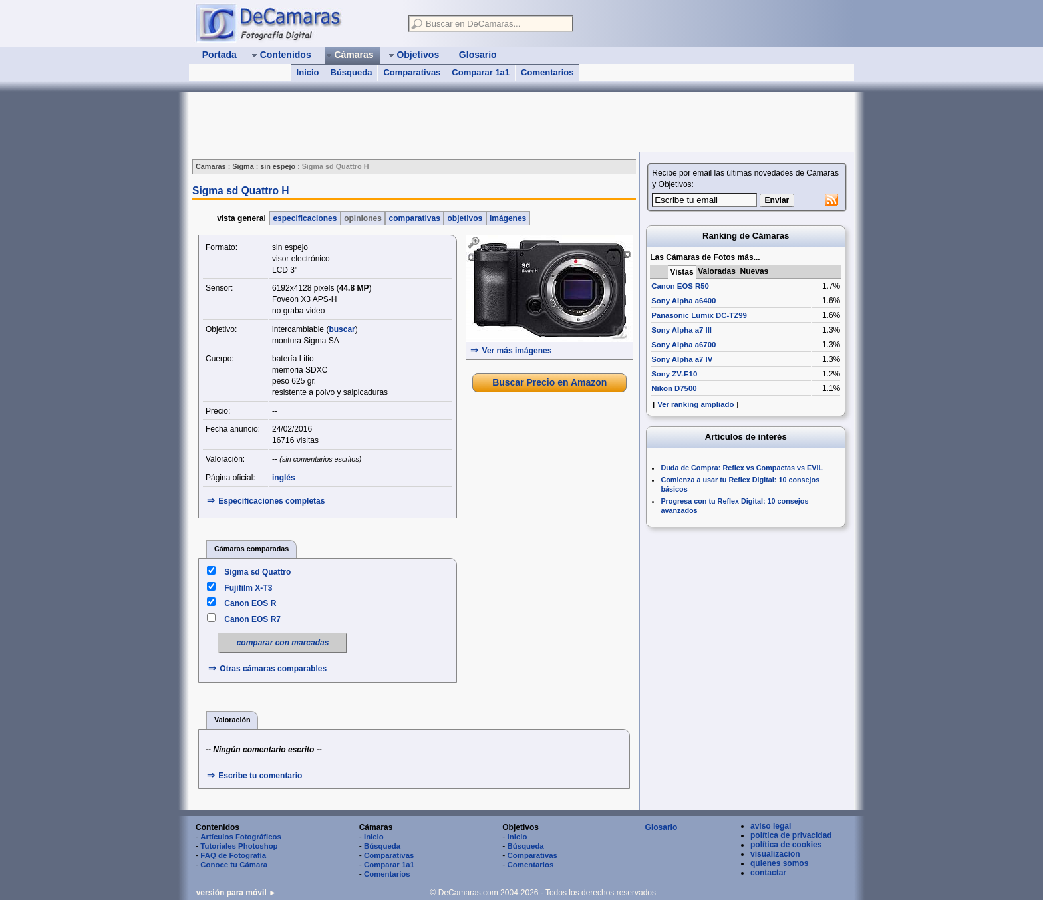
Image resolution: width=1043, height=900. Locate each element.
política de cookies (785, 844)
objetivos (464, 218)
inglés (283, 477)
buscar (342, 329)
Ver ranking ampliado (695, 404)
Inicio (308, 72)
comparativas (414, 218)
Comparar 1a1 (481, 72)
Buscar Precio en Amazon (549, 382)
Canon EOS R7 (252, 619)
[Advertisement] (431, 122)
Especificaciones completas (271, 501)
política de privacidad (791, 835)
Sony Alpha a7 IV (681, 359)
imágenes (508, 218)
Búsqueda (351, 72)
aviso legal (770, 826)
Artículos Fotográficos (240, 837)
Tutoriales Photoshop (238, 846)
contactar (768, 872)
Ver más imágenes (517, 350)
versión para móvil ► (236, 892)
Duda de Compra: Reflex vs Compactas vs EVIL (742, 468)
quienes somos (779, 863)
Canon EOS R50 (680, 286)
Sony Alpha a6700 (683, 345)
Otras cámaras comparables (273, 668)
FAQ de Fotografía (233, 855)
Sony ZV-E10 (674, 374)
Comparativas (411, 72)
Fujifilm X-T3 (248, 588)
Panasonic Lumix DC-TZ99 (699, 315)
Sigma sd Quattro (257, 572)
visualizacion (775, 854)
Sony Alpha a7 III (681, 330)
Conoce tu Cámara (233, 865)
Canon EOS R (250, 603)
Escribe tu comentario (260, 775)
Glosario (661, 827)
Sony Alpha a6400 (683, 301)
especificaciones (305, 218)
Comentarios (547, 72)
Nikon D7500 (673, 388)
